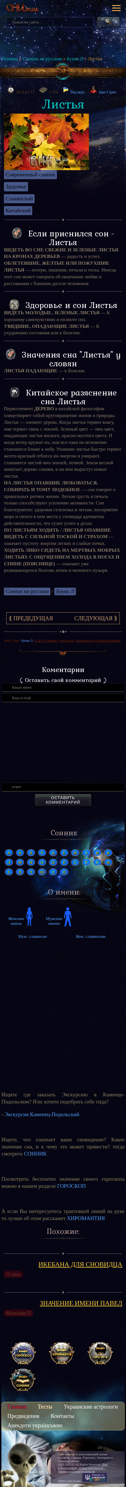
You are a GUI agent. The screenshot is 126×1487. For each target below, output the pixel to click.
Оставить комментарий (63, 800)
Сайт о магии (66, 1454)
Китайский (18, 210)
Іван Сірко (107, 92)
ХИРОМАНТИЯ (86, 1218)
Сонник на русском (42, 58)
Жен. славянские (91, 936)
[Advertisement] (63, 1010)
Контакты (62, 1416)
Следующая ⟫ (95, 618)
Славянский (19, 199)
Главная (16, 1406)
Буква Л (75, 58)
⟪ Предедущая (31, 618)
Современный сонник (30, 174)
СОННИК (35, 1154)
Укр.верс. (74, 90)
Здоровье (16, 186)
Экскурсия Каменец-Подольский (42, 1114)
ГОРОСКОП (71, 1186)
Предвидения (23, 1416)
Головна (9, 58)
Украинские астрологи (91, 1406)
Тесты (45, 1406)
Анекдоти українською (35, 1425)
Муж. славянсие (32, 936)
